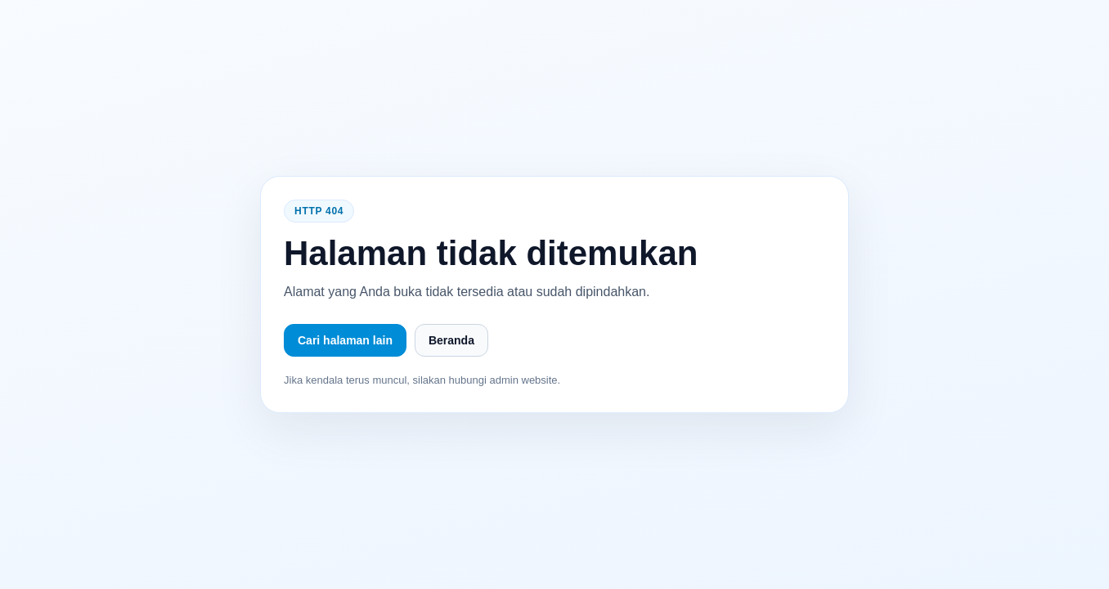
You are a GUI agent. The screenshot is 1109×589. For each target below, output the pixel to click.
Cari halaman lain (345, 340)
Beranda (451, 340)
